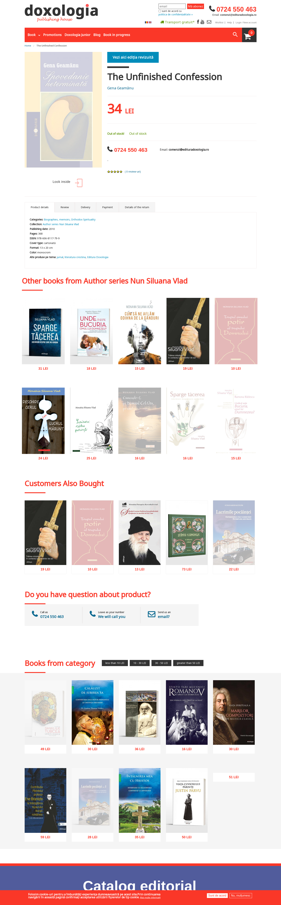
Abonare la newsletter (150, 31)
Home (28, 45)
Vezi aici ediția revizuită (133, 57)
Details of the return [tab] (137, 207)
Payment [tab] (107, 207)
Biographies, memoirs (57, 219)
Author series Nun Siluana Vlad (61, 224)
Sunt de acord (217, 895)
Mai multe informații (150, 897)
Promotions (52, 35)
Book (32, 35)
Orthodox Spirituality (83, 219)
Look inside (67, 183)
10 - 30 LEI (139, 663)
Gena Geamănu (120, 88)
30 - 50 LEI (161, 663)
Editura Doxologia (97, 257)
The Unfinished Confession (51, 45)
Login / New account (246, 23)
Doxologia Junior (77, 35)
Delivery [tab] (85, 207)
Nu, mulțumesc (240, 895)
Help (229, 23)
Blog (96, 35)
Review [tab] (65, 207)
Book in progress (116, 35)
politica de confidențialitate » (176, 14)
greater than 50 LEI (188, 663)
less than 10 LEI (114, 663)
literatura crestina (75, 257)
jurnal (60, 257)
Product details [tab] (40, 207)
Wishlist (219, 23)
